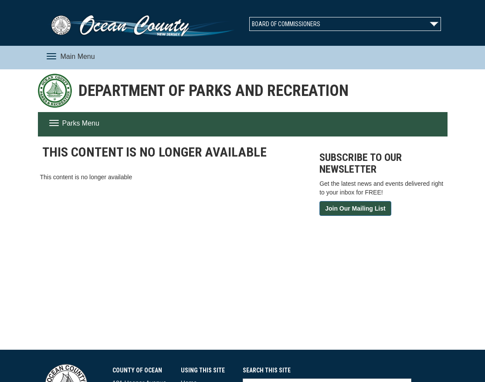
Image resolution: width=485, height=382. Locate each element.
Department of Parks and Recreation (213, 91)
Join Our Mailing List (355, 208)
